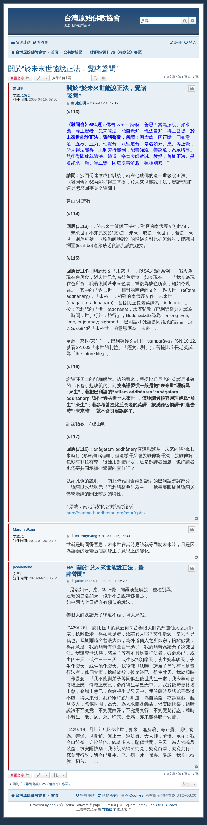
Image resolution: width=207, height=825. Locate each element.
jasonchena (22, 567)
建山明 (18, 88)
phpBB (55, 805)
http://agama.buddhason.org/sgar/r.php (105, 513)
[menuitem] (40, 42)
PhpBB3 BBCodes (162, 805)
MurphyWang (24, 529)
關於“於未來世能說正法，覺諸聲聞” (63, 69)
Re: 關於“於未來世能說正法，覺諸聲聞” (105, 571)
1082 (26, 95)
